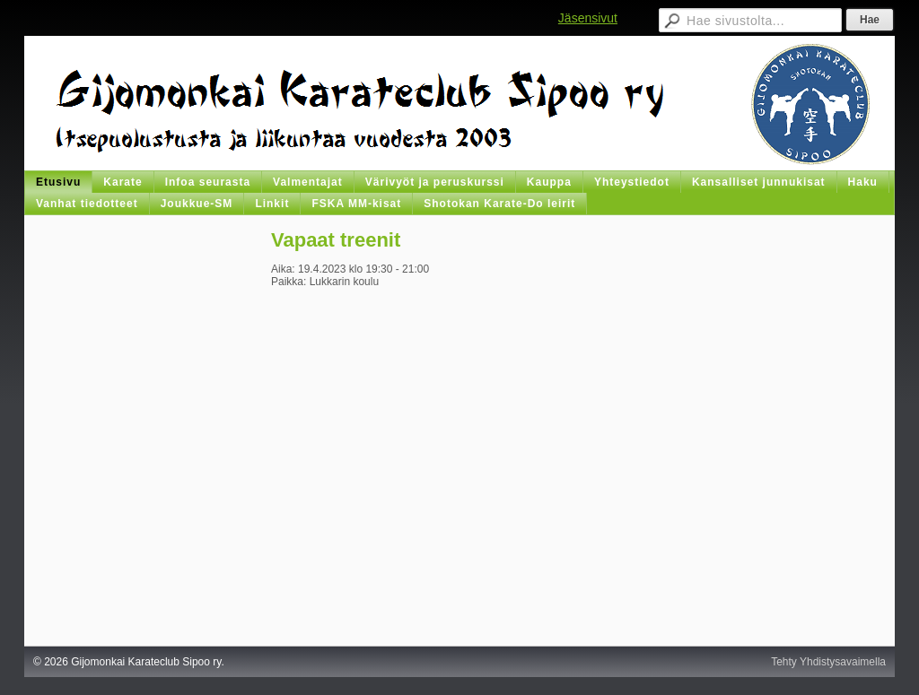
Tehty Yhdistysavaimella (828, 662)
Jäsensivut (587, 18)
